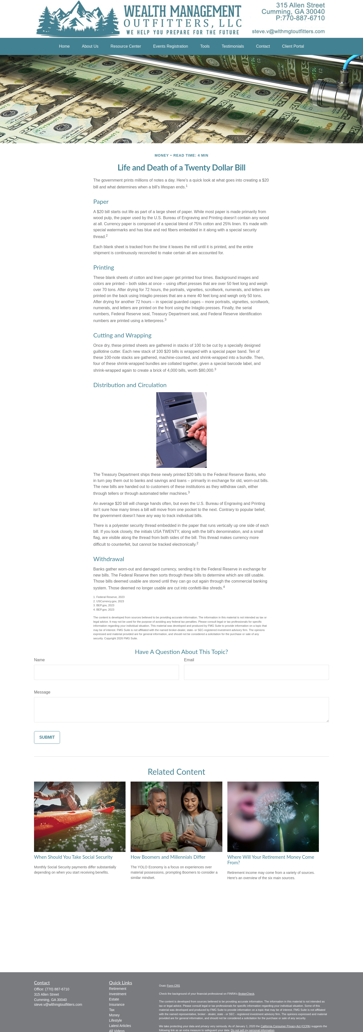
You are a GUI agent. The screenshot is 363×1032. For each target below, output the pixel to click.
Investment (117, 994)
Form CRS (173, 985)
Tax (112, 1010)
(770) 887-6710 (57, 989)
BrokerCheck (246, 993)
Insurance (117, 1004)
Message (42, 692)
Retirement (117, 989)
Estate (114, 999)
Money (114, 1015)
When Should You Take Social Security (73, 857)
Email (189, 660)
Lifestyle (115, 1020)
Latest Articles (120, 1026)
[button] (64, 46)
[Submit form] (47, 737)
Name (39, 660)
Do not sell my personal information (252, 1030)
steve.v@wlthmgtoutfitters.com (58, 1004)
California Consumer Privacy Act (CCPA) (286, 1026)
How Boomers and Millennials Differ (168, 857)
